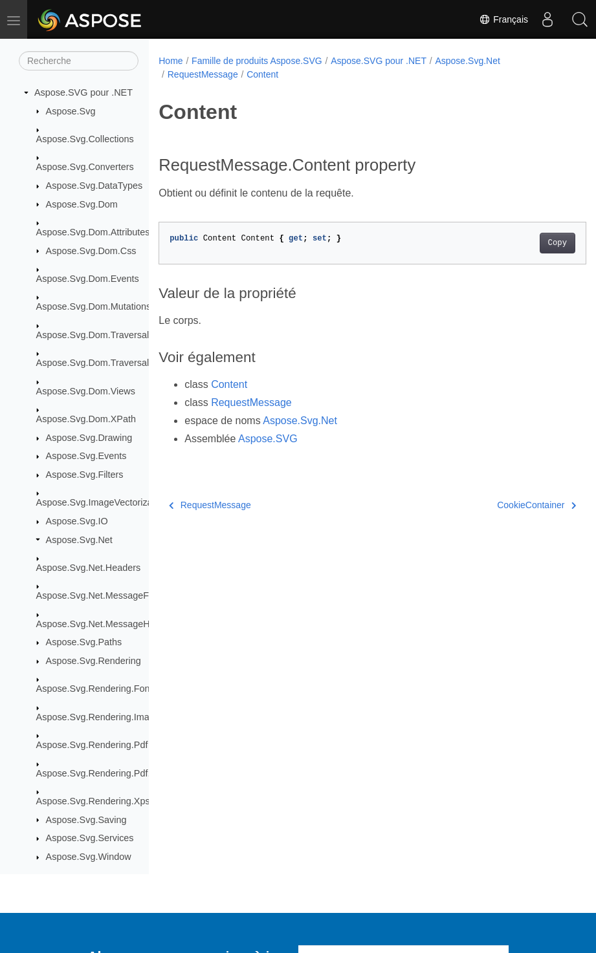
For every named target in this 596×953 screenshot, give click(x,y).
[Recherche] (78, 60)
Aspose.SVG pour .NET (83, 92)
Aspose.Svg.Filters (85, 474)
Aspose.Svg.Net (79, 540)
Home (170, 61)
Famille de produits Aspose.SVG (257, 61)
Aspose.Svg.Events (86, 456)
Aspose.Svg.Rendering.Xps (93, 801)
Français (503, 19)
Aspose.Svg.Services (90, 838)
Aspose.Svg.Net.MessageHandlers (108, 624)
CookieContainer (506, 505)
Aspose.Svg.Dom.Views (85, 391)
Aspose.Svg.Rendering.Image (98, 717)
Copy (527, 243)
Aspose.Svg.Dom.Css (91, 251)
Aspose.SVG (268, 438)
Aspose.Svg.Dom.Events (87, 278)
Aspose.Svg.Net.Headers (88, 567)
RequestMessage (203, 74)
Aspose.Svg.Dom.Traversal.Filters (106, 363)
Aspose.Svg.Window (88, 856)
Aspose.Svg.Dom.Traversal (92, 335)
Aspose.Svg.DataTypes (94, 185)
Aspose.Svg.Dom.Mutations (93, 306)
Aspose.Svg (71, 111)
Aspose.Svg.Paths (84, 642)
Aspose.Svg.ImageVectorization (102, 502)
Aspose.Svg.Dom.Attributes (93, 232)
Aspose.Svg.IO (77, 521)
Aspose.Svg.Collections (85, 139)
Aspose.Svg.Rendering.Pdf (92, 745)
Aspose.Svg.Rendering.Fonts (96, 688)
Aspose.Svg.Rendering (93, 661)
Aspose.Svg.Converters (85, 167)
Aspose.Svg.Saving (86, 820)
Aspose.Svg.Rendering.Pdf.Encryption (115, 773)
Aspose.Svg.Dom (82, 204)
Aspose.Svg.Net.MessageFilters (102, 595)
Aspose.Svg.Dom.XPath (86, 419)
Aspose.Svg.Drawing (89, 438)
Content (262, 74)
